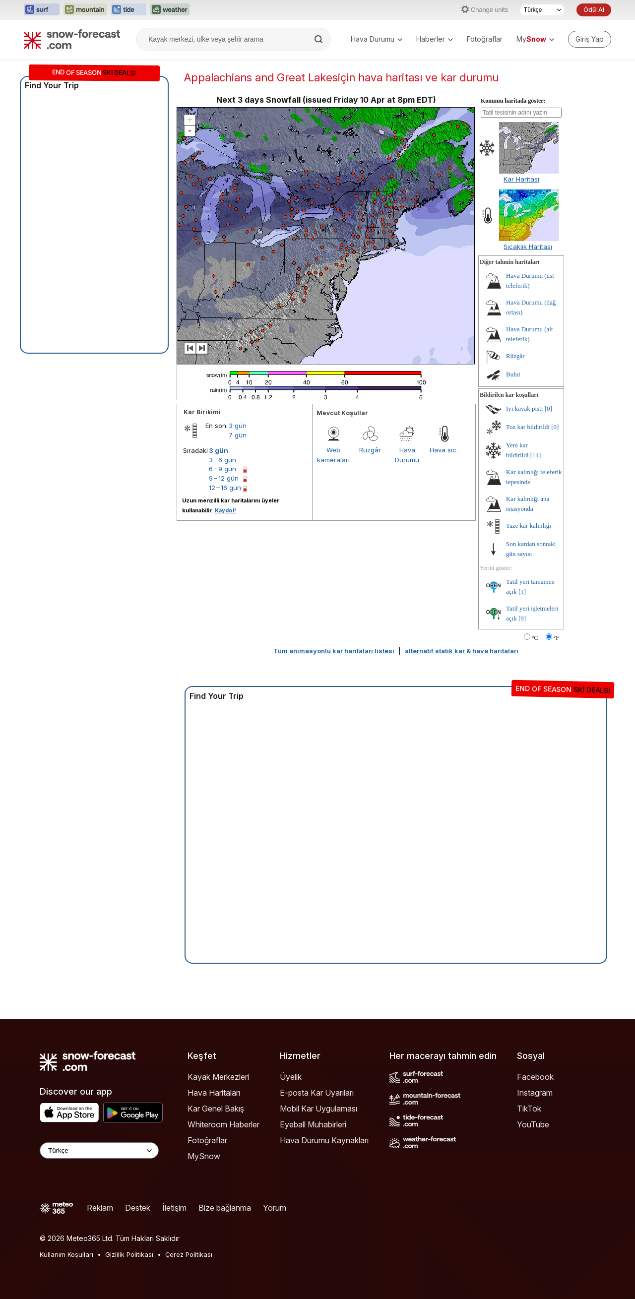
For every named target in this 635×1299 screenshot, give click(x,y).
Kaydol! (225, 510)
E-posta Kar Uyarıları (317, 1093)
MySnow (204, 1156)
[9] (522, 618)
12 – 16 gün (225, 488)
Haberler (434, 39)
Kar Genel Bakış (216, 1108)
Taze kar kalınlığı (528, 525)
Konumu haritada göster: (513, 100)
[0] (548, 408)
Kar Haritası (521, 179)
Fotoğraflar (485, 39)
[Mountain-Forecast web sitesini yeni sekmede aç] (85, 9)
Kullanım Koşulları (66, 1254)
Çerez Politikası (188, 1254)
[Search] (319, 39)
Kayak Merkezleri (218, 1077)
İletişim (174, 1208)
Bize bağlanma (224, 1208)
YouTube (533, 1124)
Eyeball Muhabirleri (313, 1124)
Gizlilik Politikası (129, 1254)
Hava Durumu (376, 39)
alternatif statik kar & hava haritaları (461, 651)
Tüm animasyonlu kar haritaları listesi (333, 651)
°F (556, 637)
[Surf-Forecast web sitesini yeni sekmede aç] (42, 9)
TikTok (529, 1108)
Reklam (100, 1208)
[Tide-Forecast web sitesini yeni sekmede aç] (128, 9)
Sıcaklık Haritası (528, 246)
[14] (535, 455)
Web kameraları (333, 455)
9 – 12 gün (224, 478)
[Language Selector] (99, 1150)
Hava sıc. (444, 450)
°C (535, 637)
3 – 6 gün (222, 460)
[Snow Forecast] (72, 39)
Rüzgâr (370, 450)
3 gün (238, 426)
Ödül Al (593, 9)
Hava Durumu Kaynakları (324, 1140)
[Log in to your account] (589, 39)
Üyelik (291, 1077)
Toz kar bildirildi (528, 427)
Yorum (274, 1208)
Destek (137, 1208)
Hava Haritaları (214, 1093)
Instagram (535, 1093)
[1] (522, 591)
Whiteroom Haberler (223, 1124)
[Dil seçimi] (542, 9)
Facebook (535, 1077)
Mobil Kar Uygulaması (318, 1108)
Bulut (513, 374)
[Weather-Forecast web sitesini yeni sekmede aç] (170, 9)
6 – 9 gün (222, 469)
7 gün (238, 435)
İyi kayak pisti (524, 408)
